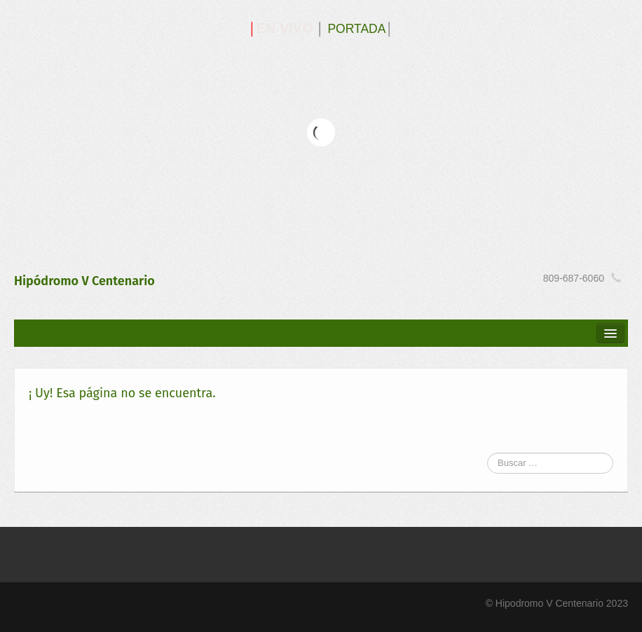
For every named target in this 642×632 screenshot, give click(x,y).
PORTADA (356, 29)
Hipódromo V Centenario (84, 281)
